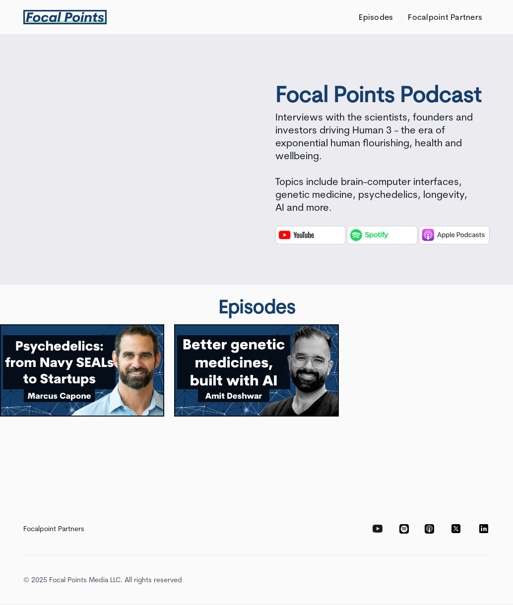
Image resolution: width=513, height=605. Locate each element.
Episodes (376, 17)
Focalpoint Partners (445, 17)
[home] (65, 17)
